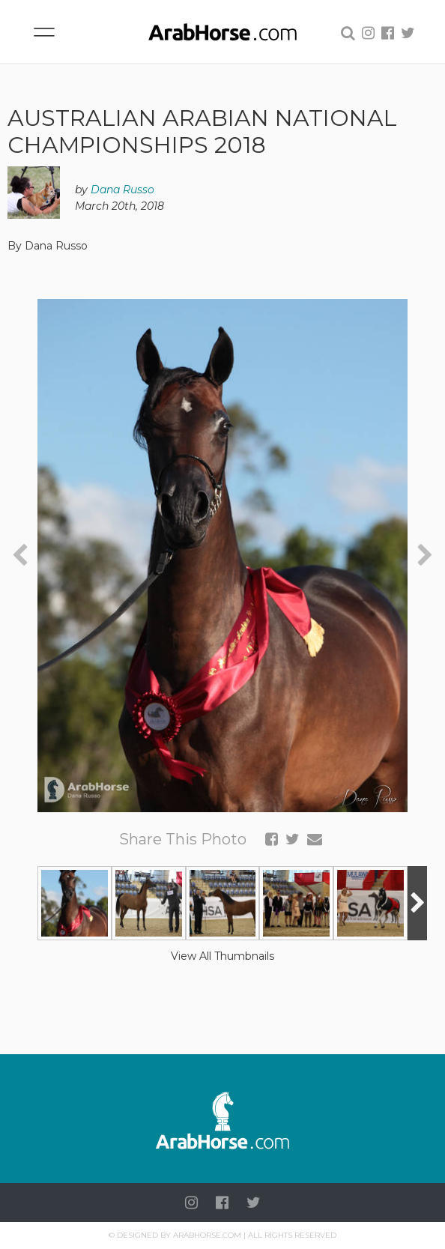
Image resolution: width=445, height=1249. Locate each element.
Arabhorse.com (207, 1235)
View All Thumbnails (222, 956)
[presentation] (19, 555)
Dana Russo (122, 189)
